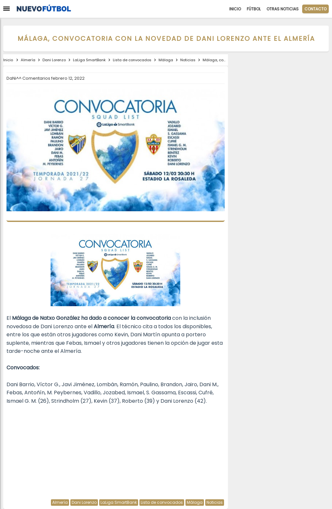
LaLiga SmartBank (119, 502)
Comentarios (36, 78)
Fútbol (254, 9)
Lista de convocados (162, 502)
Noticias (215, 502)
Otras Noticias (283, 9)
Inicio (235, 9)
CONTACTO (315, 9)
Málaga (195, 502)
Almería (60, 502)
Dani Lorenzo (84, 502)
